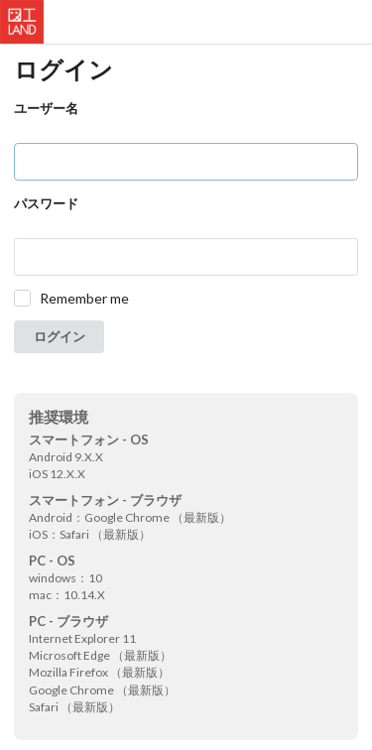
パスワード (46, 203)
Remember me (84, 298)
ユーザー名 (46, 108)
